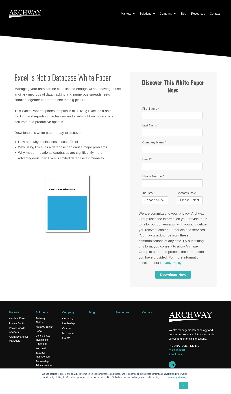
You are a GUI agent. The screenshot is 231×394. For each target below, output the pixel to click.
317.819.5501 (177, 350)
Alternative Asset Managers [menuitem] (18, 338)
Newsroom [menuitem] (68, 333)
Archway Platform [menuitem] (40, 320)
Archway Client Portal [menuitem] (44, 329)
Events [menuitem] (66, 338)
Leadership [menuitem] (68, 323)
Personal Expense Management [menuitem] (43, 352)
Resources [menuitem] (198, 13)
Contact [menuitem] (215, 13)
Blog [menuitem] (183, 13)
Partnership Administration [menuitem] (44, 363)
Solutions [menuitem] (145, 13)
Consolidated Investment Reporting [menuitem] (43, 339)
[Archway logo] (25, 13)
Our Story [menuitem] (67, 318)
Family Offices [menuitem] (17, 318)
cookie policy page (178, 377)
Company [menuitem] (166, 13)
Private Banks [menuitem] (17, 323)
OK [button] (183, 385)
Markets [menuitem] (126, 13)
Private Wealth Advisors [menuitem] (17, 330)
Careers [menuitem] (66, 328)
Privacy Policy (170, 263)
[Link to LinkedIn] (172, 364)
